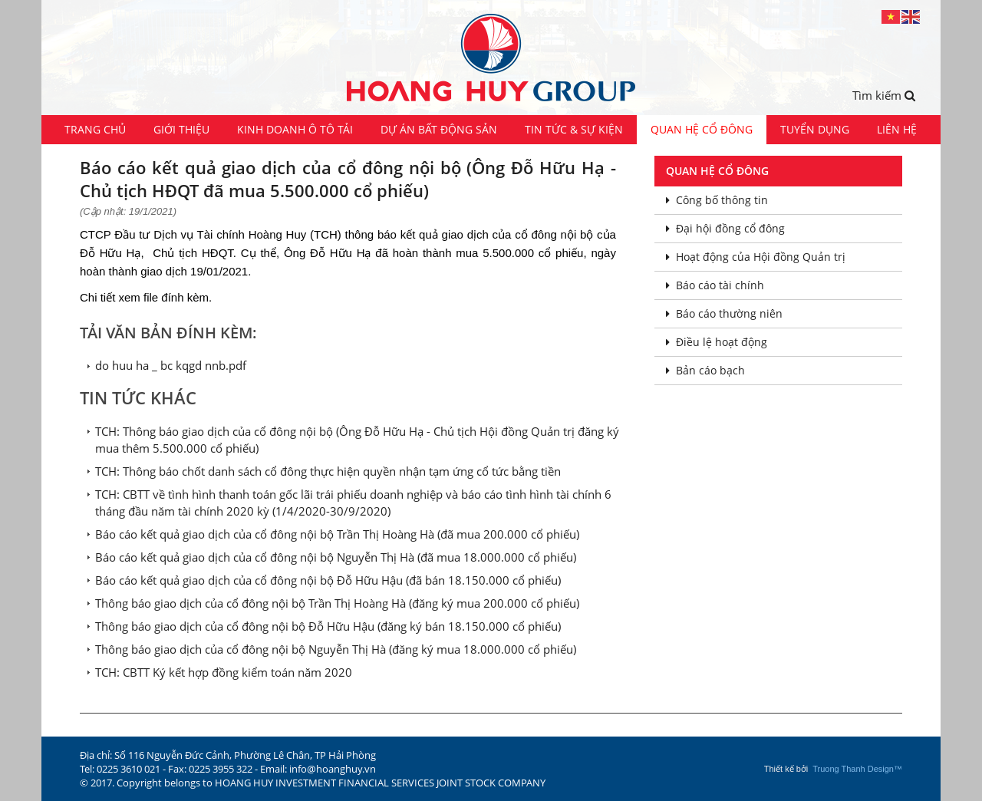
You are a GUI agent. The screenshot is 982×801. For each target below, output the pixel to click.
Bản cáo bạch (705, 370)
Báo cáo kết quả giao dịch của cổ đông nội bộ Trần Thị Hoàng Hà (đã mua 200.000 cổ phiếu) (337, 534)
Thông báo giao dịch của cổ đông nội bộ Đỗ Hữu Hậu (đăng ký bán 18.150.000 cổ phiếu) (328, 626)
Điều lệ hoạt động (716, 342)
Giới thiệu (181, 129)
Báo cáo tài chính (715, 285)
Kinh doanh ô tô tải (295, 129)
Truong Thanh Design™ (857, 768)
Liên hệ (897, 129)
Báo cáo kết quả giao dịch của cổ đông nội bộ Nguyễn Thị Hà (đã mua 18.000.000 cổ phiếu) (335, 557)
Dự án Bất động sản (439, 129)
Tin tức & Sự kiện (574, 129)
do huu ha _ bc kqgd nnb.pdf (170, 365)
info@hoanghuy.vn (332, 769)
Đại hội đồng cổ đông (725, 228)
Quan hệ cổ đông (702, 129)
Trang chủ (95, 129)
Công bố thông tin (717, 200)
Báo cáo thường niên (724, 313)
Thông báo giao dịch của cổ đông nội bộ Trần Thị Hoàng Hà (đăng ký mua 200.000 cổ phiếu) (337, 603)
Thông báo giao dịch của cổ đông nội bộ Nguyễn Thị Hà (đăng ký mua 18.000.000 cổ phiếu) (335, 649)
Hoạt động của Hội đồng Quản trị (755, 256)
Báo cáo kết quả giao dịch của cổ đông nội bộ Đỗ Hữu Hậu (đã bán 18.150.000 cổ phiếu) (328, 580)
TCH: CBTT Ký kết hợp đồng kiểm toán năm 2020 (223, 672)
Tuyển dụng (814, 129)
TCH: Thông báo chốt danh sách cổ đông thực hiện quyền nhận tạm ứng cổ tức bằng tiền (328, 471)
